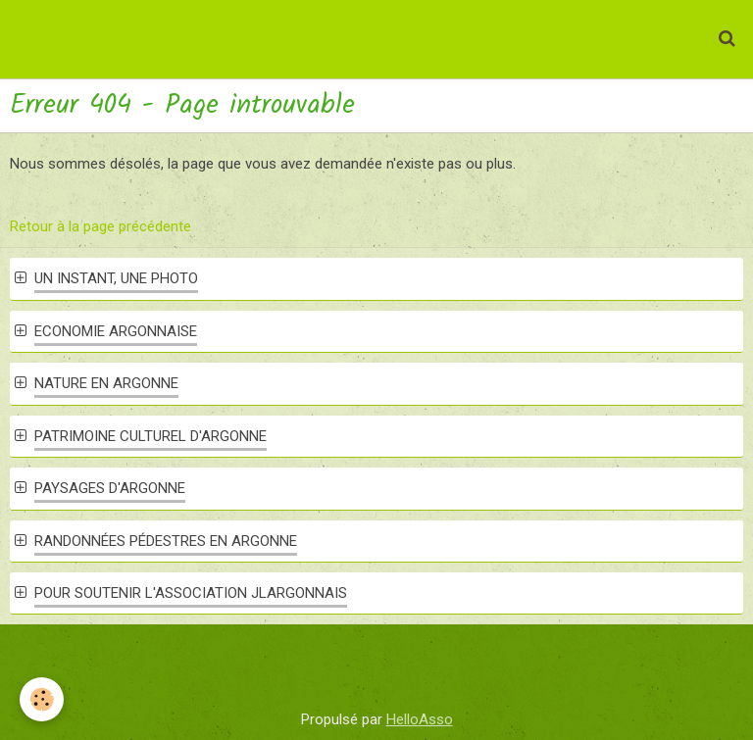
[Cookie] (42, 699)
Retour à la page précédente (100, 226)
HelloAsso (419, 719)
